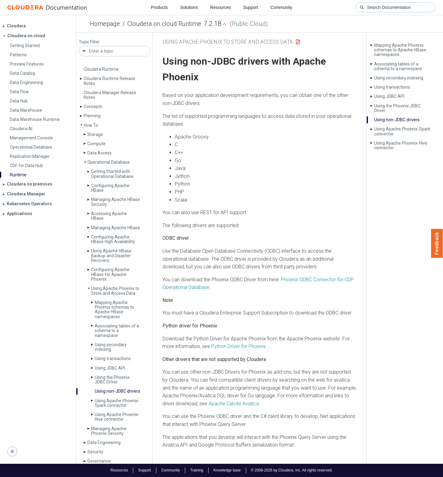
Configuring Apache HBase (110, 188)
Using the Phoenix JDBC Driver (112, 379)
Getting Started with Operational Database (112, 173)
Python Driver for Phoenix (238, 346)
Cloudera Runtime (101, 69)
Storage (95, 134)
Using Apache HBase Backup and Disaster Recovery (111, 255)
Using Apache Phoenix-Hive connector (117, 417)
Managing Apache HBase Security (115, 201)
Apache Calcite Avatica (234, 404)
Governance (99, 461)
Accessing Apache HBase (109, 216)
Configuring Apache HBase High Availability (113, 239)
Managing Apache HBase (115, 227)
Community (281, 7)
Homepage (105, 23)
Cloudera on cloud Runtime (164, 23)
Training (196, 470)
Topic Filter (89, 42)
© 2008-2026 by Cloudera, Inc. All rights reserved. (292, 470)
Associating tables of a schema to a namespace (117, 330)
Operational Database (108, 162)
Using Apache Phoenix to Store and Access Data (115, 290)
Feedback (437, 243)
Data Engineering (104, 442)
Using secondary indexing (111, 347)
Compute (96, 143)
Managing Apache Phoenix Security (108, 431)
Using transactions (113, 358)
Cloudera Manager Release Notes (110, 95)
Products (159, 7)
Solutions (189, 7)
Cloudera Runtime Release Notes (109, 81)
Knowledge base (227, 470)
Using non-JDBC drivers (117, 391)
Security (95, 451)
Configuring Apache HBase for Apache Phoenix (110, 274)
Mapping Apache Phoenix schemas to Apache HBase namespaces (114, 309)
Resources (220, 7)
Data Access (99, 152)
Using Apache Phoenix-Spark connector (117, 403)
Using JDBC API (110, 368)
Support (250, 7)
